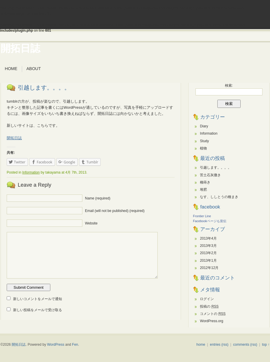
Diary (204, 126)
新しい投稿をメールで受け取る (37, 310)
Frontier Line (202, 216)
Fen (75, 345)
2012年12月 (209, 268)
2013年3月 (208, 246)
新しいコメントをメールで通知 (37, 299)
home (200, 345)
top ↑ (265, 345)
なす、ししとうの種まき (219, 197)
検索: (229, 85)
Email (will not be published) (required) (115, 211)
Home (11, 68)
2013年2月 (208, 253)
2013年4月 (208, 238)
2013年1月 (208, 260)
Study (204, 141)
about (33, 68)
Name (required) (97, 198)
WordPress (55, 345)
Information (31, 172)
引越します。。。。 (44, 87)
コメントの (212, 314)
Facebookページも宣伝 (209, 221)
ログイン (207, 299)
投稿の (209, 306)
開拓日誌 (20, 48)
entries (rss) (219, 345)
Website (91, 223)
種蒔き (205, 182)
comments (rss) (245, 345)
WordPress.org (211, 321)
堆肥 (203, 190)
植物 (203, 148)
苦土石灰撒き (210, 175)
